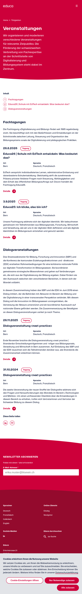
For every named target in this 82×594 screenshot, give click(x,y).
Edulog (47, 511)
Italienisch (7, 519)
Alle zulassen (67, 588)
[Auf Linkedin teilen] (5, 423)
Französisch (8, 515)
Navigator (48, 515)
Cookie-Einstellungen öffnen (25, 580)
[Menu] (76, 6)
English (6, 523)
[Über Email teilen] (12, 423)
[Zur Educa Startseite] (8, 7)
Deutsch (6, 511)
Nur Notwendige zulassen (61, 580)
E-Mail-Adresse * (10, 468)
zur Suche (50, 536)
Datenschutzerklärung (66, 573)
